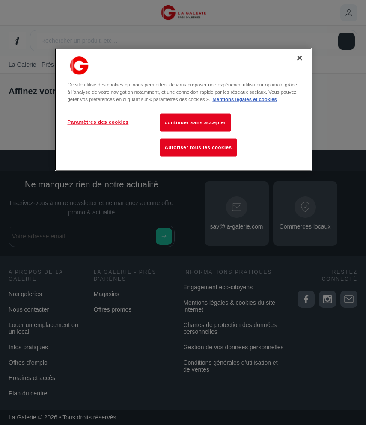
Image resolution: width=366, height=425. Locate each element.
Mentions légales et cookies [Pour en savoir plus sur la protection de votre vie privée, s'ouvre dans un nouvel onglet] (244, 99)
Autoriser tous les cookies (198, 147)
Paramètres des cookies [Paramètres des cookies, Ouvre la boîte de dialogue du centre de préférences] (98, 122)
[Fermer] (299, 57)
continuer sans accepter (195, 122)
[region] (183, 109)
